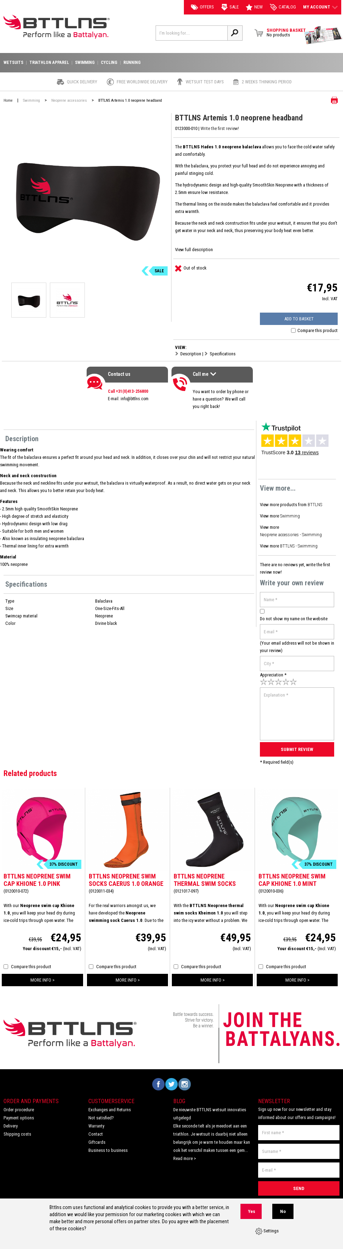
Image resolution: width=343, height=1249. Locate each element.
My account (320, 7)
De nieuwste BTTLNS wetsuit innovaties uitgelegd (209, 1112)
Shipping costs (17, 1132)
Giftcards (96, 1140)
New (254, 7)
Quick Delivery (82, 82)
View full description (194, 249)
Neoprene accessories (69, 100)
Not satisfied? (101, 1116)
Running (132, 63)
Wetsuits (13, 63)
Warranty (96, 1124)
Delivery (11, 1124)
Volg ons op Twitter (171, 1082)
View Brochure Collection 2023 (323, 35)
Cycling (109, 63)
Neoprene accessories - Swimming (291, 534)
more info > (42, 978)
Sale (230, 7)
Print (329, 100)
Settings (267, 1231)
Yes (251, 1211)
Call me (205, 375)
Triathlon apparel (49, 63)
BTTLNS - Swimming (298, 544)
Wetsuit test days (205, 82)
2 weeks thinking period (267, 82)
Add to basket (300, 318)
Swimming (289, 515)
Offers (202, 7)
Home (8, 100)
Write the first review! (219, 128)
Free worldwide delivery (142, 82)
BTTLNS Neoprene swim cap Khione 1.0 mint (292, 878)
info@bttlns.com (135, 398)
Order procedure (19, 1108)
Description (190, 353)
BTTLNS (315, 504)
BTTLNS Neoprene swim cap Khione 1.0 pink (37, 878)
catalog (283, 7)
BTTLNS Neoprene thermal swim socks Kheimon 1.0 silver (205, 882)
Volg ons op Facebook (158, 1082)
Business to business (108, 1148)
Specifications (223, 353)
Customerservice (111, 1099)
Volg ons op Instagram (185, 1082)
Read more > (184, 1156)
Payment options (19, 1116)
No (283, 1211)
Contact (95, 1132)
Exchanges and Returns (109, 1108)
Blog (179, 1099)
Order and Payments (31, 1099)
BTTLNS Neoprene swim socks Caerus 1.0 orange (126, 878)
